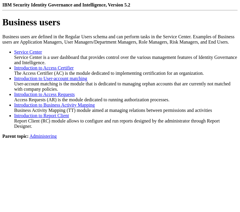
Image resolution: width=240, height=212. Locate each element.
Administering (43, 136)
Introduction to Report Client (41, 115)
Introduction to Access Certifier (44, 67)
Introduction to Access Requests (44, 94)
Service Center (28, 51)
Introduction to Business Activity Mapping (54, 104)
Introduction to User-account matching (50, 78)
